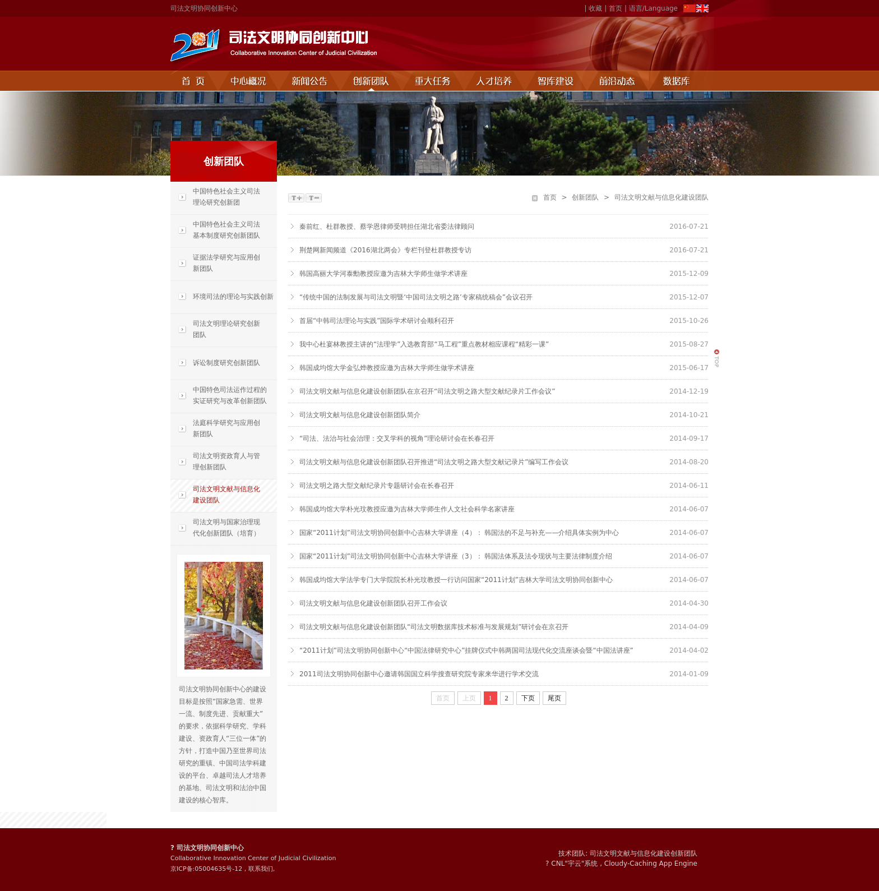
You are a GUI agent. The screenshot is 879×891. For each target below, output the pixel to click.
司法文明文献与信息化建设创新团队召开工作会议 (373, 603)
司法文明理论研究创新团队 (226, 329)
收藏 (595, 8)
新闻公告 (310, 81)
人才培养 (495, 81)
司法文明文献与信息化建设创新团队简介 (359, 415)
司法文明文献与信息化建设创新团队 (643, 853)
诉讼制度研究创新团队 (226, 363)
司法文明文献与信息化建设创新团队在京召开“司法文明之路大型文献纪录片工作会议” (427, 391)
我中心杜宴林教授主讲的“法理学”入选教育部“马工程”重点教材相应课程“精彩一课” (424, 344)
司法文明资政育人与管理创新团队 (226, 461)
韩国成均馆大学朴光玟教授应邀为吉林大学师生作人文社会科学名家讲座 (407, 509)
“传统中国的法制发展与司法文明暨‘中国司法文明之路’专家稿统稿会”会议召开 (416, 297)
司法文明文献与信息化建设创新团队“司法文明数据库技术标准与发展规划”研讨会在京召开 (433, 627)
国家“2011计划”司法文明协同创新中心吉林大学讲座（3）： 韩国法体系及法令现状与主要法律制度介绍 (455, 556)
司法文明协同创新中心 (204, 8)
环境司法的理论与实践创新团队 (222, 303)
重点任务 (434, 81)
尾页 (554, 698)
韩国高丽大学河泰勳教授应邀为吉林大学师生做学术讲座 (383, 274)
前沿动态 (618, 81)
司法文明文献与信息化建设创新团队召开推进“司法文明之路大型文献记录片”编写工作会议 (433, 462)
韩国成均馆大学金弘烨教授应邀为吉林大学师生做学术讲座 (386, 368)
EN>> (702, 8)
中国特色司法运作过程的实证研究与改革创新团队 (230, 395)
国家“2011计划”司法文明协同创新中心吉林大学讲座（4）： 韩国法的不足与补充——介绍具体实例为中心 (459, 533)
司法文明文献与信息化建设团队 (226, 494)
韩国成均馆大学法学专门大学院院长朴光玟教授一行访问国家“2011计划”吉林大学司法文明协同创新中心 (456, 580)
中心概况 (249, 81)
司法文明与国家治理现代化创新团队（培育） (226, 527)
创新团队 (372, 81)
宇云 (574, 863)
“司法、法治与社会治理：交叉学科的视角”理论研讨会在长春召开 (396, 438)
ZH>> (689, 8)
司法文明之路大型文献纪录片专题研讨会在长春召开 (376, 486)
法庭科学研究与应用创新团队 (226, 428)
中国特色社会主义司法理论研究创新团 (226, 196)
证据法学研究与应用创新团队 (226, 263)
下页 (528, 698)
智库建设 (556, 81)
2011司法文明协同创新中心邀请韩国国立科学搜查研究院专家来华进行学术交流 (419, 674)
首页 (615, 8)
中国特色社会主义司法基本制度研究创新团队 (226, 229)
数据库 (679, 81)
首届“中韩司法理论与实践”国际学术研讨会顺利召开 (376, 321)
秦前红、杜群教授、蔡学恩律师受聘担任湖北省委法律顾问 (386, 226)
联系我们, (261, 868)
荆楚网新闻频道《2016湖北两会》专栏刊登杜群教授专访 (385, 250)
